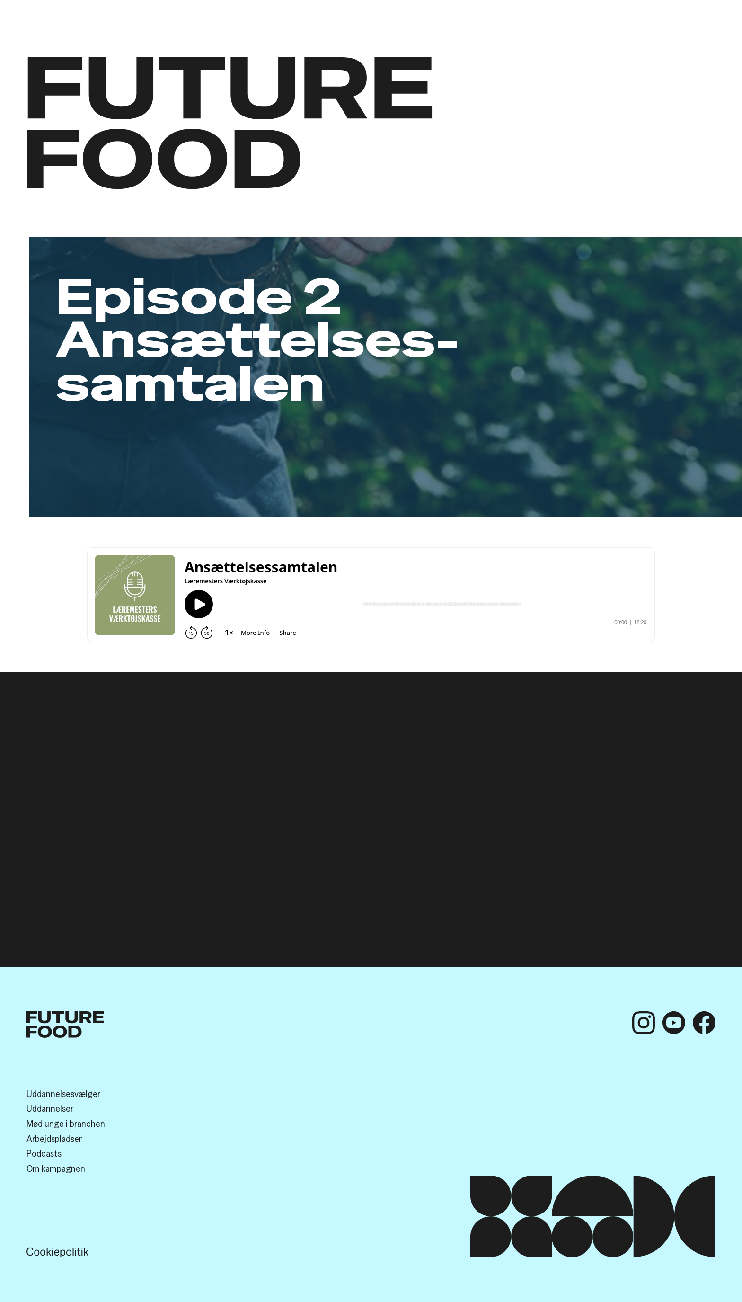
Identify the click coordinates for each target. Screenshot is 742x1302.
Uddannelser (49, 1108)
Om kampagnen (55, 1168)
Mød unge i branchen (65, 1123)
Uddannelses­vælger (63, 1093)
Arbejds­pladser (54, 1138)
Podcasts (44, 1153)
